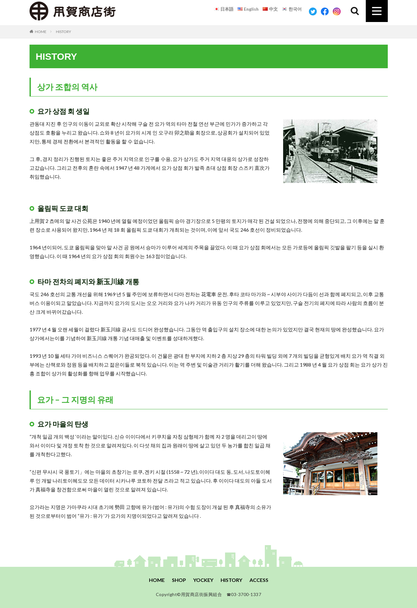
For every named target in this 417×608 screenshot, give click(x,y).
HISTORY (63, 31)
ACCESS (259, 580)
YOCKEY (203, 580)
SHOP (179, 580)
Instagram (337, 11)
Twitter (313, 11)
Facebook (325, 11)
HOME (41, 31)
